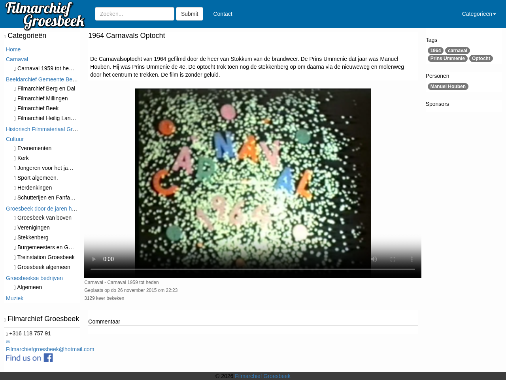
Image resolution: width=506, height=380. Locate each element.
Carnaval (17, 59)
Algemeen (28, 287)
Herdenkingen (33, 187)
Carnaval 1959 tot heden (46, 68)
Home (13, 49)
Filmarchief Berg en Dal (44, 88)
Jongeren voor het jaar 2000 (50, 168)
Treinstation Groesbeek (44, 257)
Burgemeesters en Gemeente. (53, 247)
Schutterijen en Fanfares (46, 197)
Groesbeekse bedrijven (34, 278)
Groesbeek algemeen (42, 267)
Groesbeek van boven (43, 217)
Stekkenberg (31, 237)
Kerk (21, 158)
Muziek (14, 298)
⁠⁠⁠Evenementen (32, 148)
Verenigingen (32, 227)
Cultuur (15, 139)
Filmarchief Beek (36, 108)
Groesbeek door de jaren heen (43, 208)
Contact (222, 14)
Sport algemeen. (36, 178)
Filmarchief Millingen (41, 98)
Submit (189, 14)
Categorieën (479, 14)
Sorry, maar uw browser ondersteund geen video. (252, 183)
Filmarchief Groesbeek (263, 376)
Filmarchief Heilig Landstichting (54, 118)
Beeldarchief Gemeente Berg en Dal (50, 79)
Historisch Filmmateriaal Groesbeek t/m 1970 (61, 129)
